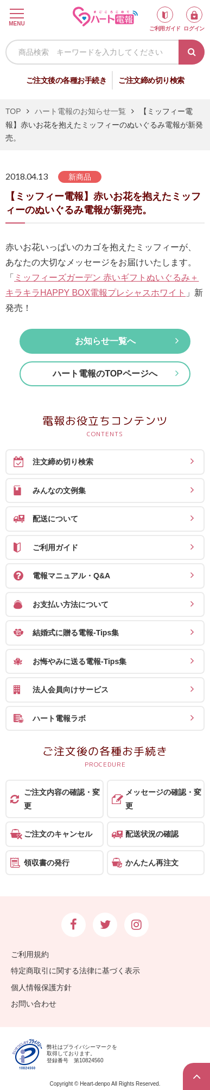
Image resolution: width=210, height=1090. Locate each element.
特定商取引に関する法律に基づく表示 (75, 970)
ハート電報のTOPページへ (105, 373)
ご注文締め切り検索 (151, 80)
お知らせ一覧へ (105, 341)
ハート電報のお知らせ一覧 (80, 111)
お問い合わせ (33, 1003)
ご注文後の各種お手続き (66, 80)
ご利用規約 (30, 954)
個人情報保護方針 (41, 987)
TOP (13, 111)
